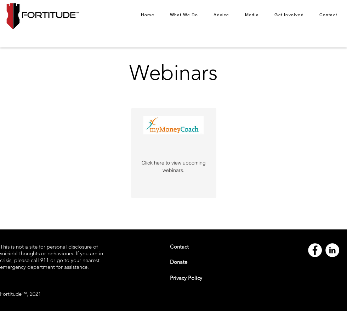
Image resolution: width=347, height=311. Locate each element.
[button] (184, 15)
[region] (173, 153)
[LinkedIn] (332, 250)
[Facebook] (315, 250)
